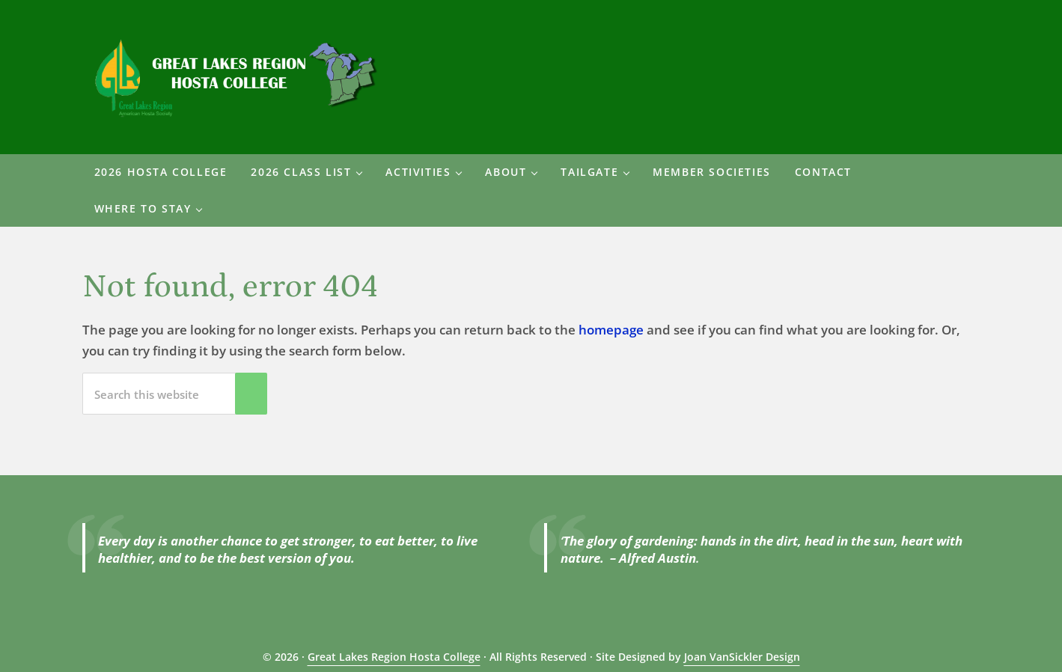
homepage (611, 329)
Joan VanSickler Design (742, 657)
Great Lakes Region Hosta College (394, 657)
